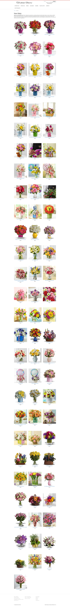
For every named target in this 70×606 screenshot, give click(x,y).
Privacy (37, 599)
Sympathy (47, 5)
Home (14, 10)
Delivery (37, 598)
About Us (37, 597)
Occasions (32, 5)
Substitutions (37, 600)
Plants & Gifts (42, 5)
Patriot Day (23, 5)
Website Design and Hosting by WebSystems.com (50, 604)
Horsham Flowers (24, 2)
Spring (27, 5)
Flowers (36, 5)
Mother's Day (17, 5)
